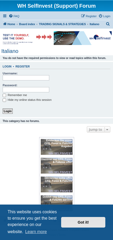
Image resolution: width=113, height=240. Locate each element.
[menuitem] (14, 16)
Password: (10, 85)
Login (7, 66)
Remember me (15, 95)
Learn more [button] (36, 231)
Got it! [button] (83, 222)
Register (23, 66)
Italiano (10, 51)
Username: (10, 73)
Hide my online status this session (27, 99)
